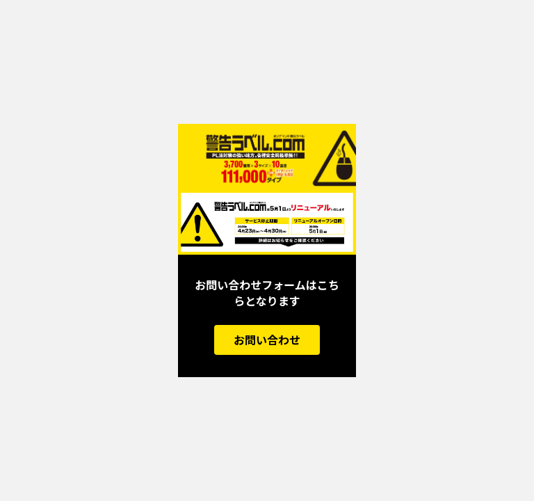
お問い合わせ (267, 339)
